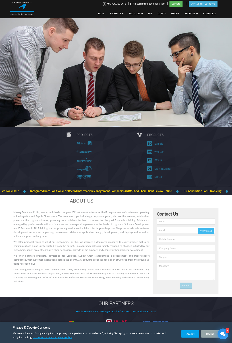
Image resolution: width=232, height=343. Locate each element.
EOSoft (156, 143)
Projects (116, 13)
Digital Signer (160, 168)
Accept (190, 334)
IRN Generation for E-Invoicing (206, 191)
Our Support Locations (203, 3)
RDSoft (156, 177)
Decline (210, 334)
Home (101, 13)
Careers (176, 3)
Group (175, 13)
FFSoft (155, 160)
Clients (162, 13)
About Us (191, 13)
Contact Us (210, 13)
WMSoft (156, 152)
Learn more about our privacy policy (52, 337)
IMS (150, 13)
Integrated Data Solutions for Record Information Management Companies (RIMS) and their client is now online (105, 191)
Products (136, 13)
